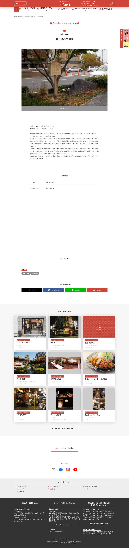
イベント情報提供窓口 (57, 533)
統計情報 (52, 490)
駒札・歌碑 (33, 16)
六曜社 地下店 (21, 416)
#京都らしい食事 (55, 346)
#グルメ (24, 346)
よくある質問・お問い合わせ (64, 526)
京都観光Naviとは (21, 487)
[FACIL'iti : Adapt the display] (20, 4)
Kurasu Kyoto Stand (23, 343)
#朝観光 (19, 346)
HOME (15, 16)
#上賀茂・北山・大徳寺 (57, 382)
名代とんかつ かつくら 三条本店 (96, 380)
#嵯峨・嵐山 (88, 348)
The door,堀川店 (56, 416)
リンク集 (85, 490)
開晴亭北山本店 (56, 380)
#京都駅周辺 (20, 348)
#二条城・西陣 (62, 421)
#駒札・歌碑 (25, 273)
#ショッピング (89, 419)
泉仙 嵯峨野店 (90, 343)
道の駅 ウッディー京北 (92, 416)
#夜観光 (53, 419)
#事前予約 (19, 382)
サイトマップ (20, 490)
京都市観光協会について (87, 1)
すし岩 (53, 343)
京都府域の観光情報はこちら (89, 5)
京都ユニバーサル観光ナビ (91, 510)
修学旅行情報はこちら (87, 3)
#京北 (86, 421)
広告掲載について (55, 531)
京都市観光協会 (53, 510)
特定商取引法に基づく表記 (90, 487)
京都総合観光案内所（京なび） (23, 510)
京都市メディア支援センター (92, 531)
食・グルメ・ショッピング (25, 340)
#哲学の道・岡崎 (21, 384)
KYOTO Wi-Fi (20, 493)
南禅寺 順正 (21, 380)
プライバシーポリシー (56, 487)
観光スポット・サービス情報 (24, 16)
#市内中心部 (34, 273)
